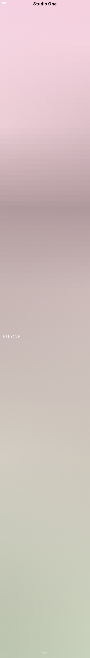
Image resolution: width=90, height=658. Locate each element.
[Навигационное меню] (4, 3)
